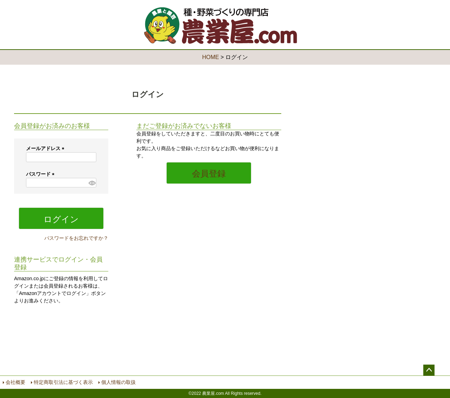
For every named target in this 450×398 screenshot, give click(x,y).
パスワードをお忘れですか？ (76, 238)
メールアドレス (46, 148)
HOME (210, 57)
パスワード (41, 174)
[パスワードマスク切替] (91, 182)
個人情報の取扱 (118, 382)
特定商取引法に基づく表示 (63, 382)
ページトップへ (429, 370)
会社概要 (15, 382)
